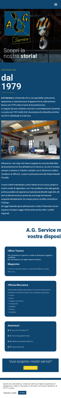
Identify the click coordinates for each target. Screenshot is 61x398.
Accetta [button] (22, 393)
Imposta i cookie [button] (10, 393)
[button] (56, 4)
